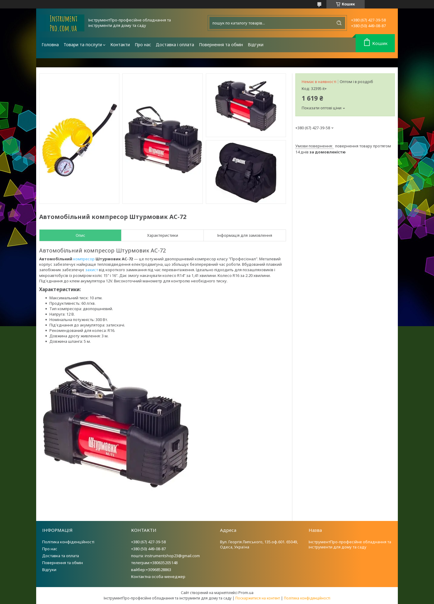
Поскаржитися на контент (257, 598)
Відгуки (255, 44)
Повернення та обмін (221, 44)
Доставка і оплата (175, 44)
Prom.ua (245, 592)
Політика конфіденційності (68, 542)
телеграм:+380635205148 (154, 562)
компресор (84, 259)
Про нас (143, 44)
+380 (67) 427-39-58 (148, 542)
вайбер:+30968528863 (151, 569)
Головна (50, 44)
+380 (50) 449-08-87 (148, 548)
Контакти (120, 44)
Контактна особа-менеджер (158, 576)
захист (91, 269)
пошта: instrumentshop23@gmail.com (165, 555)
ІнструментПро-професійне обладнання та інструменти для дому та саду (350, 544)
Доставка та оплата (60, 555)
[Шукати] (339, 23)
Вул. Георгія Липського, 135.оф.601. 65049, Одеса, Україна (259, 544)
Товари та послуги (83, 44)
